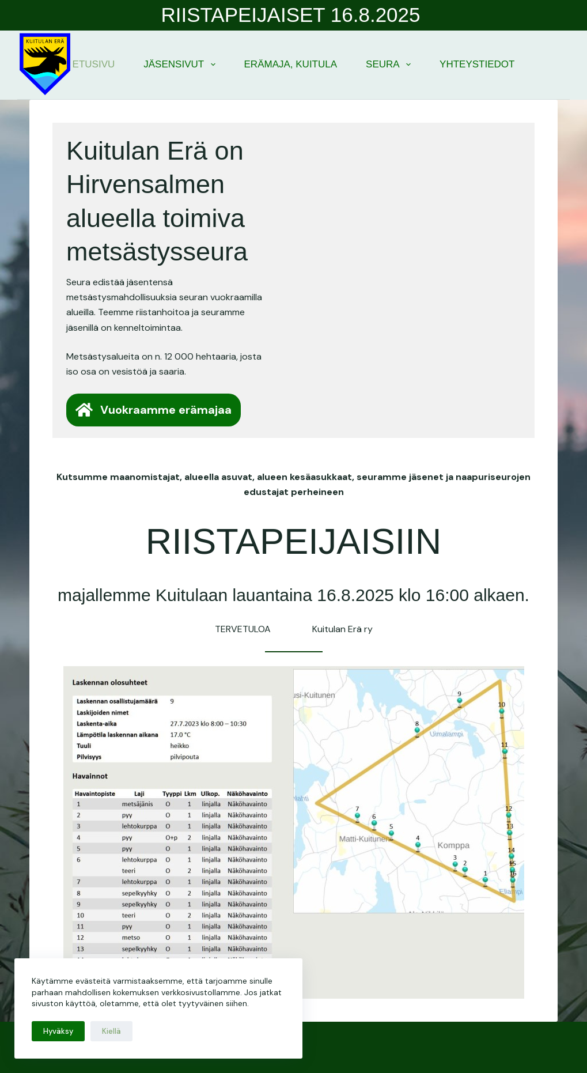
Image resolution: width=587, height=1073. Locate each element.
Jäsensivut (181, 64)
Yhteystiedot (477, 64)
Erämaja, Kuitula (291, 64)
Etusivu (94, 64)
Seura (390, 64)
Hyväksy (58, 1031)
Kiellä (111, 1031)
